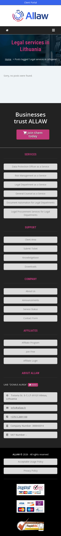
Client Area (30, 239)
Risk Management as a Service (30, 175)
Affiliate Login (30, 360)
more (33, 385)
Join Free (30, 351)
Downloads (30, 266)
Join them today (33, 134)
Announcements (30, 300)
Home (8, 59)
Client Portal (30, 2)
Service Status (30, 309)
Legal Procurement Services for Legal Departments (30, 213)
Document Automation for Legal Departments (31, 202)
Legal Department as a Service (30, 184)
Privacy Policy (31, 470)
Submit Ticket (31, 248)
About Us (30, 291)
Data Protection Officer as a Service (30, 166)
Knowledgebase (30, 257)
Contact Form (30, 318)
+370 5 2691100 (16, 416)
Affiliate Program (30, 342)
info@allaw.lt (16, 407)
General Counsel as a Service (30, 193)
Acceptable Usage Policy (30, 461)
